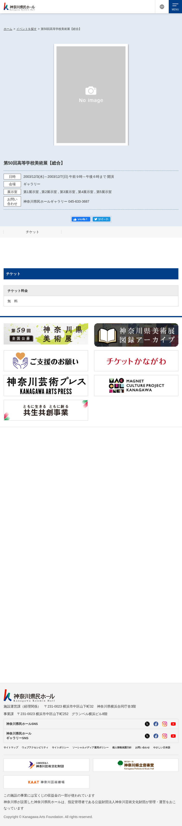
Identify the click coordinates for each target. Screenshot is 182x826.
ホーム (8, 29)
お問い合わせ (142, 747)
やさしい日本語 (161, 747)
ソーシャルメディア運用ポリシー (90, 747)
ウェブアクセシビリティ (35, 747)
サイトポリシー (60, 747)
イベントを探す (26, 29)
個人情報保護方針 (122, 747)
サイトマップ (11, 747)
